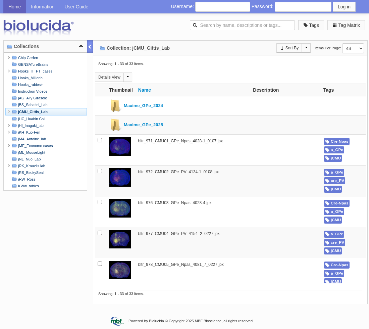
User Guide (76, 6)
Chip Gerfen (24, 57)
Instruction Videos (28, 91)
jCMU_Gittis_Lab (29, 111)
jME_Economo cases (31, 145)
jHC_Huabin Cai (27, 118)
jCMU (333, 158)
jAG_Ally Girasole (28, 97)
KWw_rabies (24, 185)
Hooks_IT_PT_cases (31, 71)
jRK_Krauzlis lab (27, 165)
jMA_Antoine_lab (28, 138)
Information (42, 6)
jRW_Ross (23, 179)
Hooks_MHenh (26, 77)
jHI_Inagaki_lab (27, 125)
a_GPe (334, 149)
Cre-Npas (337, 141)
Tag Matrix (346, 25)
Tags (311, 25)
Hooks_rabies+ (26, 84)
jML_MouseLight (27, 152)
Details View (109, 77)
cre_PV (334, 180)
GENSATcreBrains (29, 64)
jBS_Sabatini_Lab (29, 104)
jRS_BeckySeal (27, 172)
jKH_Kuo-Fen (25, 132)
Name (144, 90)
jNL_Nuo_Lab (25, 158)
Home (14, 6)
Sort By (289, 48)
